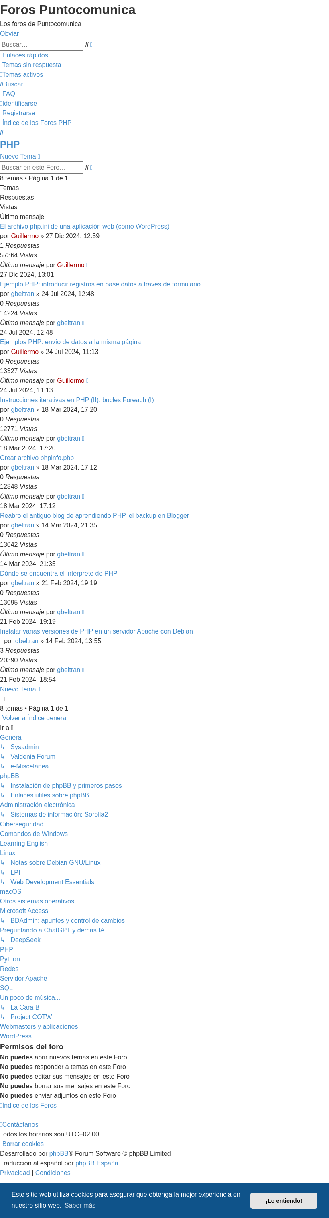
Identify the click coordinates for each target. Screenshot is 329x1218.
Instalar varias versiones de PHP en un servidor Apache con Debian (96, 631)
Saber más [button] (80, 1205)
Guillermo (25, 236)
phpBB (59, 1153)
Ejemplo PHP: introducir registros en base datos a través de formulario (100, 284)
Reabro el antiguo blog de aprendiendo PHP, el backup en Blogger (94, 515)
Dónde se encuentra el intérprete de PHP (59, 573)
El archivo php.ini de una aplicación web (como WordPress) (84, 226)
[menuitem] (30, 64)
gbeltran (23, 293)
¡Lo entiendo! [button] (284, 1201)
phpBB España (96, 1163)
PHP (10, 144)
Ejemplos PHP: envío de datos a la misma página (70, 342)
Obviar (9, 33)
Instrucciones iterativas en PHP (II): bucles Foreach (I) (77, 399)
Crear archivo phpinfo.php (37, 457)
